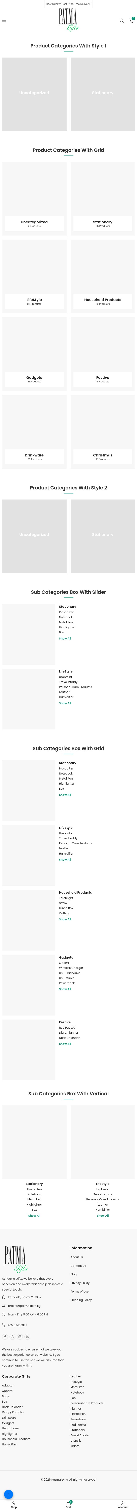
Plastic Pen (66, 612)
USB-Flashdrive (69, 973)
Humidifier (66, 697)
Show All (65, 639)
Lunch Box (66, 908)
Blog (74, 1274)
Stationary (103, 95)
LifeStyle (34, 301)
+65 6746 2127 (17, 1325)
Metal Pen (66, 622)
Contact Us (78, 1266)
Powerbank (67, 983)
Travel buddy (68, 682)
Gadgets (34, 379)
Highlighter (66, 627)
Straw (63, 903)
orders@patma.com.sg (24, 1306)
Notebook (66, 617)
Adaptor (7, 1385)
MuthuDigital (83, 1485)
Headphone (10, 1428)
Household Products (103, 301)
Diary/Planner (68, 1033)
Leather (64, 692)
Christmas (103, 457)
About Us (77, 1257)
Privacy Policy (80, 1283)
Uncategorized (34, 95)
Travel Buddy (80, 1435)
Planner (76, 1409)
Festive (103, 379)
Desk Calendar (69, 1038)
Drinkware (34, 457)
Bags (5, 1396)
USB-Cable (66, 978)
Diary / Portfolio (13, 1412)
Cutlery (64, 913)
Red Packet (67, 1028)
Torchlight (66, 898)
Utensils (76, 1441)
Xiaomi (64, 963)
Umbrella (65, 677)
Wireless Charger (71, 968)
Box (61, 632)
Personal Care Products (75, 687)
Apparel (7, 1391)
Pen (73, 1398)
